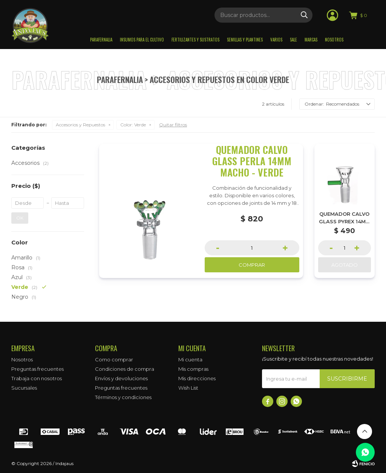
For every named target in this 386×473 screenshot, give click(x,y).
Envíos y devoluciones (121, 378)
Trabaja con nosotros (36, 378)
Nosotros (334, 40)
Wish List (188, 388)
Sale (293, 40)
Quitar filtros (173, 124)
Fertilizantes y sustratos (195, 40)
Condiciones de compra (124, 369)
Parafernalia (101, 40)
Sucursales (24, 388)
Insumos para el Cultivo (142, 40)
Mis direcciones (197, 378)
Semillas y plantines (245, 40)
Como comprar (114, 359)
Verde (133, 124)
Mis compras (193, 369)
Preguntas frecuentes (37, 369)
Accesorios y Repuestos (80, 124)
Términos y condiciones (123, 397)
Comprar (252, 265)
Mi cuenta (190, 359)
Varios (276, 40)
